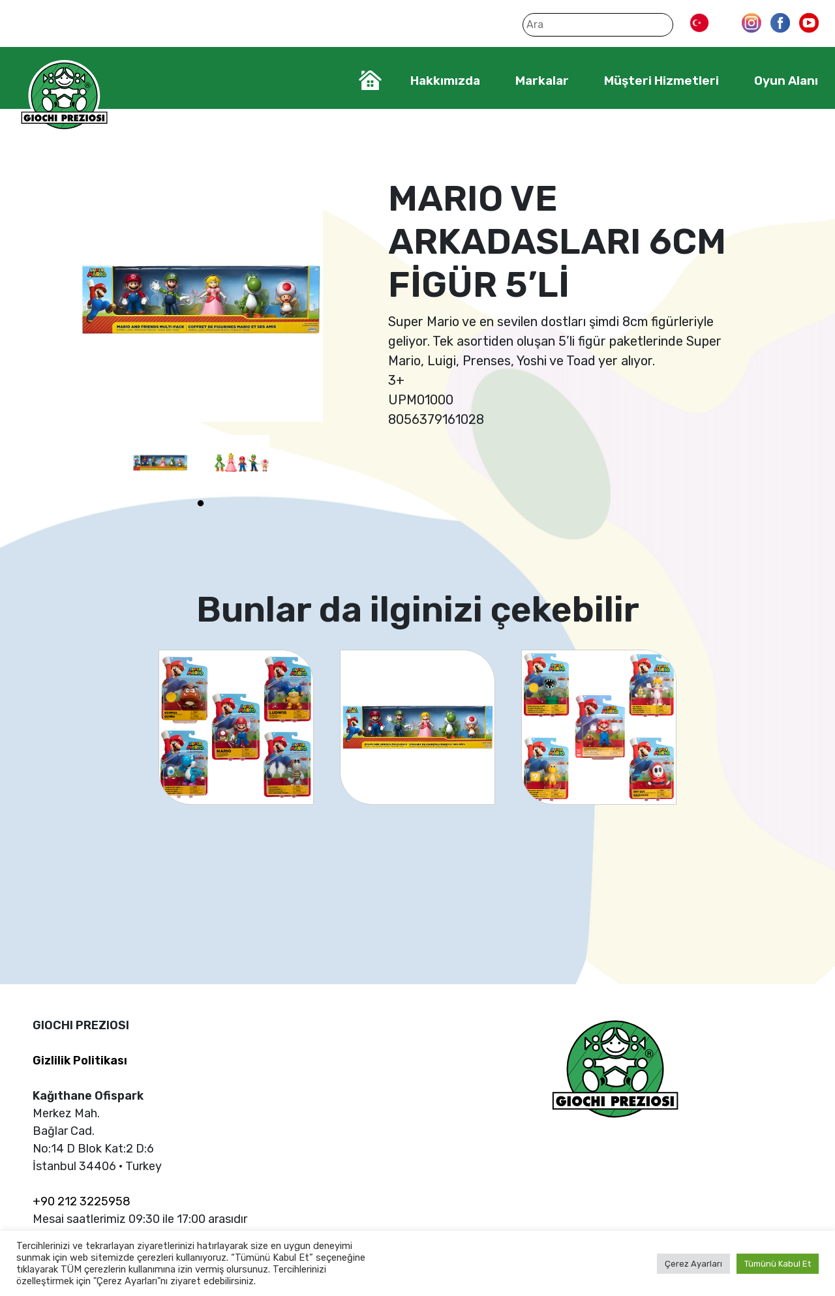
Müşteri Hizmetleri (661, 80)
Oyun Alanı (786, 80)
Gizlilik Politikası (80, 1060)
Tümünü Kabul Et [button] (777, 1264)
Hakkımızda (445, 80)
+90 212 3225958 (81, 1201)
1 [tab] (200, 503)
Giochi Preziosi (64, 96)
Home (370, 80)
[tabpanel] (160, 462)
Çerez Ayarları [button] (693, 1264)
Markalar (542, 80)
